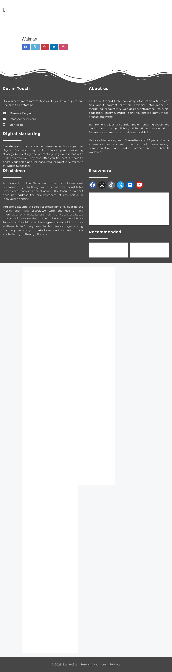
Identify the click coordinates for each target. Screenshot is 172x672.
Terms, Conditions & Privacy (100, 664)
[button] (4, 9)
